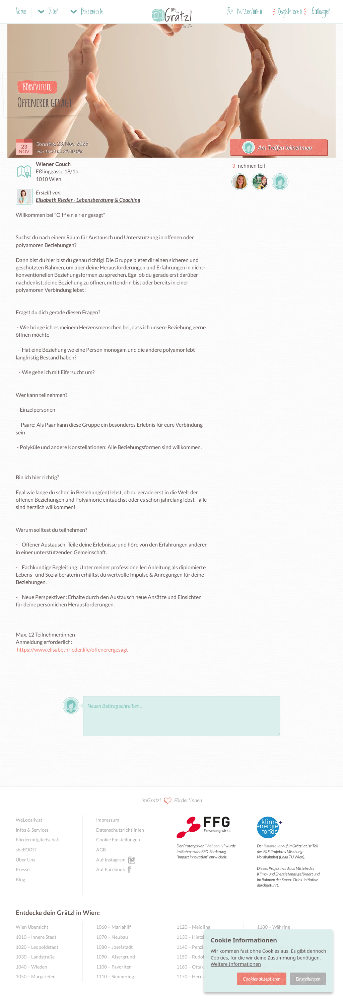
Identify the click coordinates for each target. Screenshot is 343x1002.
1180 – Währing (273, 927)
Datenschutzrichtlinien (120, 830)
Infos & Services (32, 830)
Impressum (107, 820)
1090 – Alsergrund (115, 956)
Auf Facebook (110, 869)
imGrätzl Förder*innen (171, 801)
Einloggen (321, 12)
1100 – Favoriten (114, 967)
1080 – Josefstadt (114, 947)
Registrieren (289, 12)
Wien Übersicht (32, 927)
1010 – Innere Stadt (36, 937)
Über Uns (25, 859)
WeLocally (214, 845)
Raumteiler (273, 845)
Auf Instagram (111, 859)
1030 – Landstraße (35, 956)
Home (21, 12)
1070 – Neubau (112, 937)
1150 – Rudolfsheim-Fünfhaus (203, 956)
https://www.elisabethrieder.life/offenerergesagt (72, 649)
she (26, 849)
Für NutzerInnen (244, 12)
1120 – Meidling (193, 927)
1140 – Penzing (192, 947)
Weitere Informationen (236, 964)
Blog (20, 879)
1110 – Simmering (115, 976)
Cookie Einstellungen (118, 839)
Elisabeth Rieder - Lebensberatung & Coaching (88, 199)
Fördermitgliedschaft (38, 839)
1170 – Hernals (192, 976)
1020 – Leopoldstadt (37, 947)
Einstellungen (308, 979)
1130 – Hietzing (193, 937)
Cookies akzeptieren (261, 979)
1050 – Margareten (36, 976)
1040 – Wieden (31, 967)
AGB (101, 849)
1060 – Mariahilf (113, 927)
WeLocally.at (29, 820)
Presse (22, 869)
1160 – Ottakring (194, 967)
